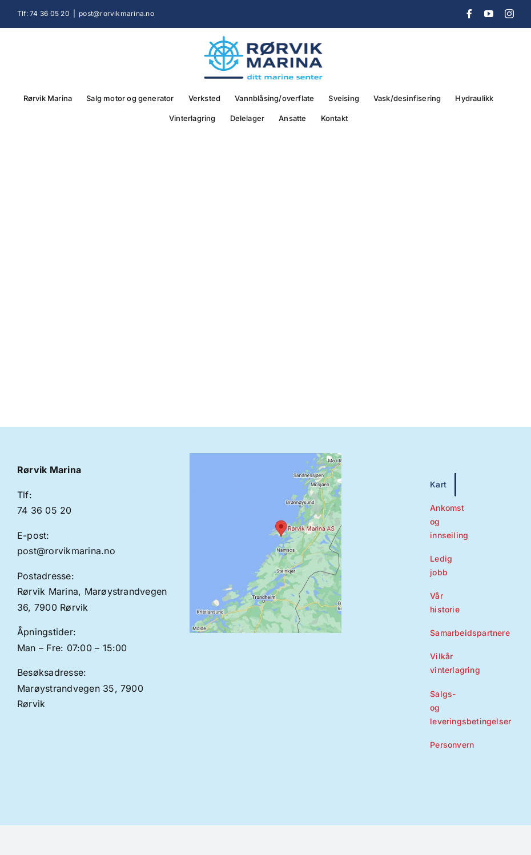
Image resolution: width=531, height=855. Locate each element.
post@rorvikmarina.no (116, 13)
